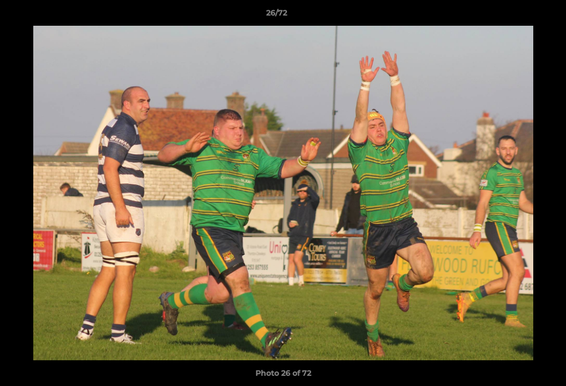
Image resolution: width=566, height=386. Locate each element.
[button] (520, 15)
